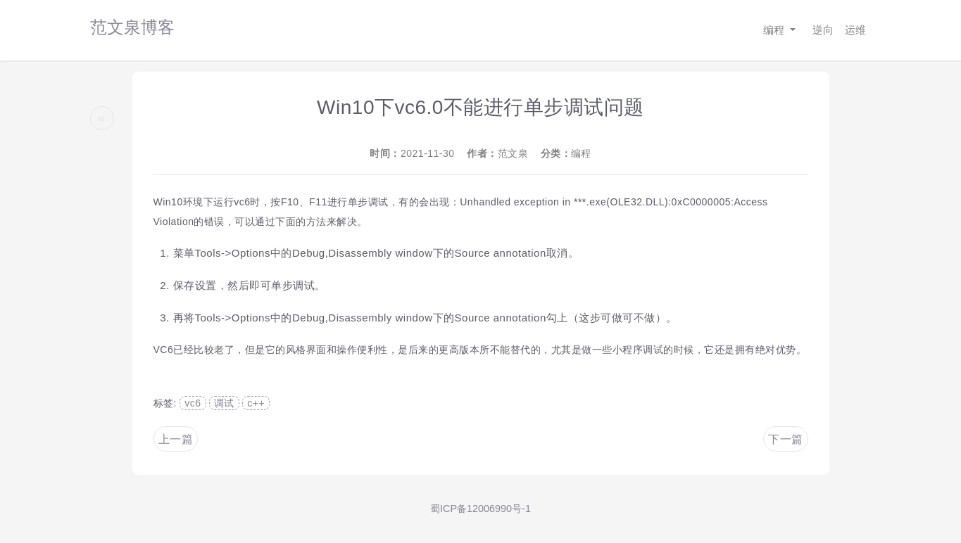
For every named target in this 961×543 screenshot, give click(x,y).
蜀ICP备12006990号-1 (480, 508)
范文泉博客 (132, 27)
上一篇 (176, 439)
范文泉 (513, 153)
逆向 (823, 30)
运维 (855, 30)
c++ (256, 403)
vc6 (192, 403)
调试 (224, 403)
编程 (775, 30)
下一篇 (785, 439)
